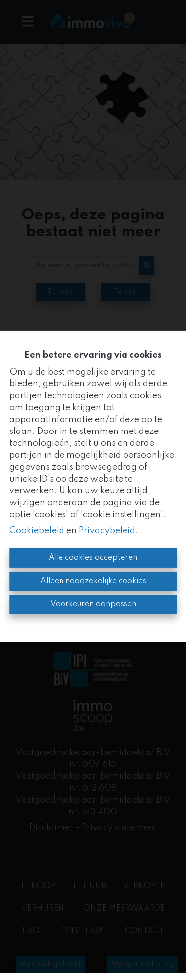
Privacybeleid (107, 530)
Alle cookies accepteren (93, 558)
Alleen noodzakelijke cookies (93, 581)
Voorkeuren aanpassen (93, 604)
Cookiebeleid (36, 530)
